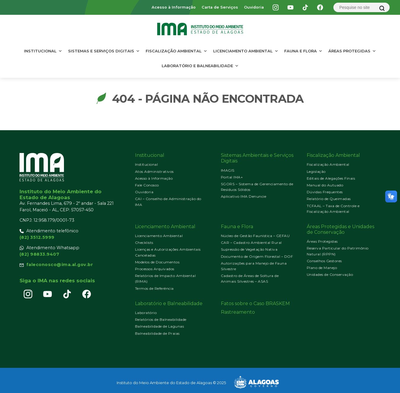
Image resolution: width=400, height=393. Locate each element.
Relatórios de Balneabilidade (161, 319)
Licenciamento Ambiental (245, 51)
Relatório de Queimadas (329, 198)
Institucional (43, 51)
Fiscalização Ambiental (176, 51)
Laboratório (146, 312)
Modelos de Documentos (157, 262)
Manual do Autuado (325, 185)
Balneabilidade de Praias (157, 333)
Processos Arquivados (154, 269)
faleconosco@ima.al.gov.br (59, 264)
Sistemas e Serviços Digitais (104, 51)
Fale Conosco (147, 185)
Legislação (316, 171)
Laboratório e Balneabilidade (200, 66)
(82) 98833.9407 (40, 254)
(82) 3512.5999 (37, 237)
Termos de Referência (154, 288)
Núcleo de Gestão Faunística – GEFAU (255, 235)
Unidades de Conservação (330, 274)
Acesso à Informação (174, 7)
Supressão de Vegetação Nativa (249, 249)
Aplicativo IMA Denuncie (243, 196)
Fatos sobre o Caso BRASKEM (255, 303)
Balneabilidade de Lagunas (159, 326)
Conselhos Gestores (324, 261)
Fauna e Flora (303, 51)
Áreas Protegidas (352, 51)
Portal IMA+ (232, 177)
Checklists (144, 242)
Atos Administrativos (154, 171)
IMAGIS (227, 170)
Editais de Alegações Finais (331, 178)
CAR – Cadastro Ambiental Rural (251, 242)
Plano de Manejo (322, 267)
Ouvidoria (254, 7)
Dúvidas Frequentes (325, 192)
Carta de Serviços (220, 7)
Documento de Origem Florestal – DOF (257, 256)
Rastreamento (238, 312)
